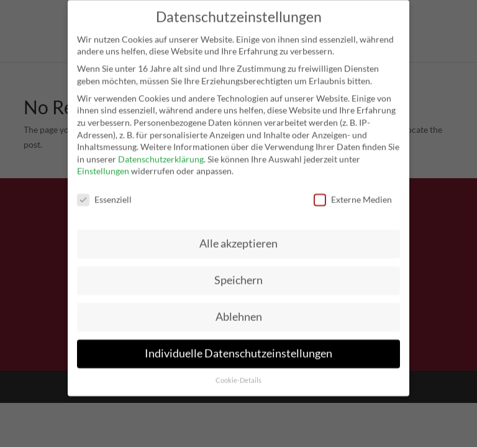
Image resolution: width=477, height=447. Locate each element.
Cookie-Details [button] (238, 372)
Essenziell (104, 191)
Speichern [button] (238, 272)
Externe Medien (353, 191)
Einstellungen (103, 163)
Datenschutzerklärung (161, 151)
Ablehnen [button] (239, 308)
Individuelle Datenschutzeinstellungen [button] (238, 345)
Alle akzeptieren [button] (238, 235)
